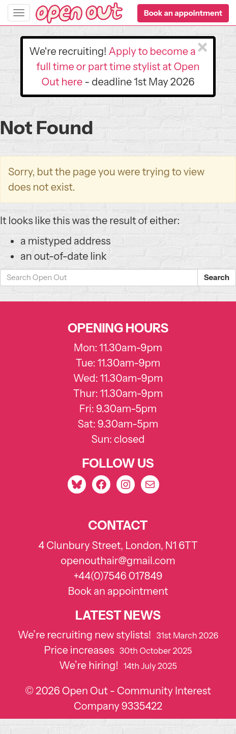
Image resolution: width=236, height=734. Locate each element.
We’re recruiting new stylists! (85, 635)
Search (216, 277)
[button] (183, 13)
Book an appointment (118, 591)
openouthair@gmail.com (118, 561)
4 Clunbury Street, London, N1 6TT (118, 545)
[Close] (202, 48)
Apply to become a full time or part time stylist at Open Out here (118, 66)
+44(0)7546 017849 (117, 576)
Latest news (118, 615)
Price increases (79, 650)
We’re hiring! (88, 665)
